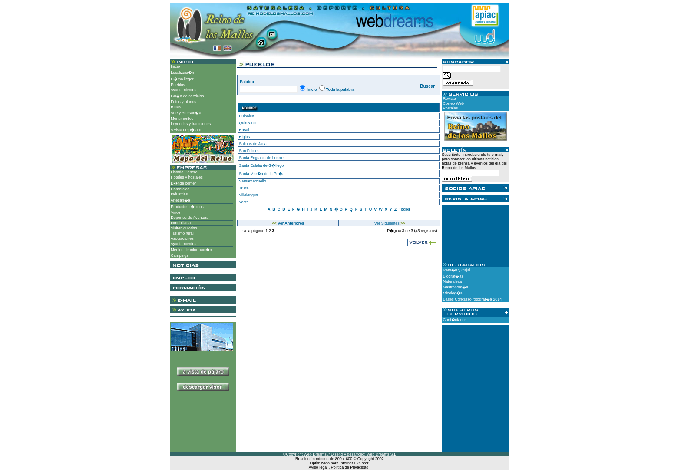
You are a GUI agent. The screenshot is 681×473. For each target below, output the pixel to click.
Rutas (175, 107)
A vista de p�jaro (186, 130)
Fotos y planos (183, 101)
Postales (450, 108)
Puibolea (246, 116)
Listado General (184, 172)
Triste (243, 188)
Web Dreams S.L (381, 454)
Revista (449, 98)
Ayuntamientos (183, 90)
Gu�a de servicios (187, 96)
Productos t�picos (187, 207)
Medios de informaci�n (191, 250)
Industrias (179, 194)
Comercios (180, 189)
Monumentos (182, 118)
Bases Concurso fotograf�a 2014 (472, 299)
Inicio (175, 66)
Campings (179, 255)
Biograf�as (452, 276)
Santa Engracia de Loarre (261, 157)
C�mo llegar (182, 79)
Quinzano (247, 123)
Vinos (175, 212)
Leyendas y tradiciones (190, 124)
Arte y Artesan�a (186, 113)
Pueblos (177, 85)
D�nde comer (183, 183)
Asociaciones (182, 238)
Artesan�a (180, 200)
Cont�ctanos (454, 320)
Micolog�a (452, 293)
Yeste (243, 202)
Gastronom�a (455, 287)
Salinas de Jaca (253, 144)
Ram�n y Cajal (456, 270)
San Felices (249, 151)
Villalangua (248, 195)
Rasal (244, 130)
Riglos (244, 137)
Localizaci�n (182, 72)
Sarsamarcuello (252, 181)
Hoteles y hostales (186, 177)
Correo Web (453, 103)
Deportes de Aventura (189, 217)
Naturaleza (452, 281)
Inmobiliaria (180, 223)
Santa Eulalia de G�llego (261, 165)
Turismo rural (182, 233)
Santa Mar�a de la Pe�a (261, 174)
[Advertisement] (202, 425)
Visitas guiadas (183, 228)
